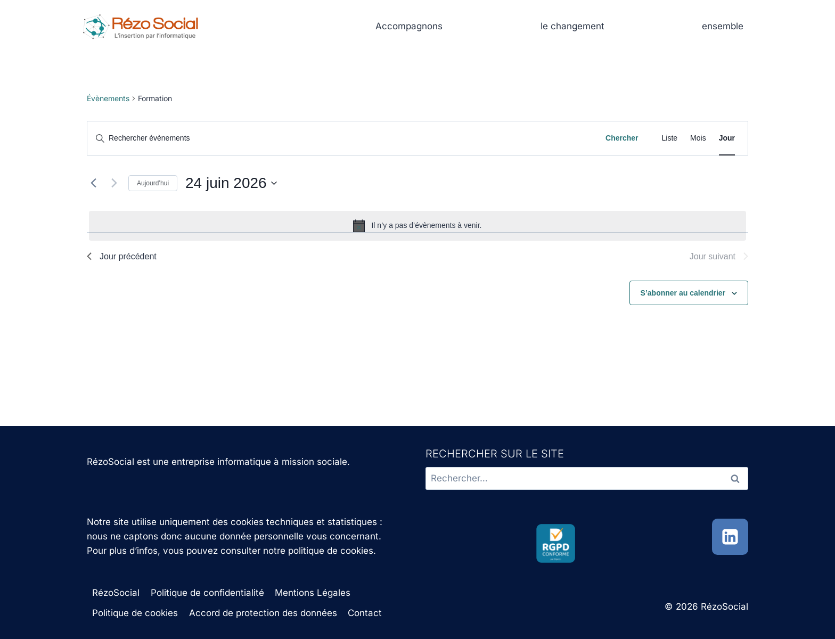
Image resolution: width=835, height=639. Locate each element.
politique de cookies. (332, 550)
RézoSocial (116, 592)
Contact (365, 613)
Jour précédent (122, 256)
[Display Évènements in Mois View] (698, 138)
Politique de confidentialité (207, 592)
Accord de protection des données (263, 613)
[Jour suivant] (114, 183)
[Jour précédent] (93, 183)
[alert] (417, 226)
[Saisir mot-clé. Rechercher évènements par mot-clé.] (341, 138)
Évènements (108, 98)
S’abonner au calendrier (683, 293)
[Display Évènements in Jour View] (727, 138)
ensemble (722, 26)
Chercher (621, 138)
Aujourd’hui (153, 183)
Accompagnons (409, 26)
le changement (572, 26)
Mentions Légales (312, 592)
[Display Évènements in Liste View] (670, 138)
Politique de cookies (135, 613)
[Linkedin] (730, 537)
